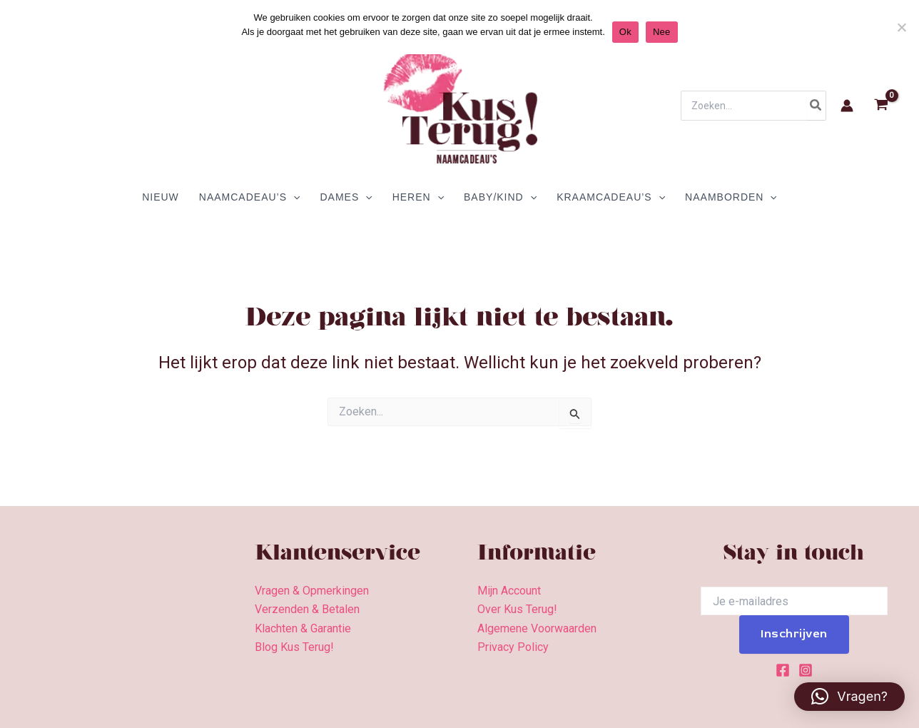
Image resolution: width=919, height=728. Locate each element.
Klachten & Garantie (303, 628)
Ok (625, 31)
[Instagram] (805, 670)
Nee (662, 31)
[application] (293, 197)
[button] (849, 696)
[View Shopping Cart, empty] (881, 105)
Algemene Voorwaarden (536, 628)
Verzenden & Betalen (307, 609)
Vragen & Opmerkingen (312, 590)
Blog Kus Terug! (294, 647)
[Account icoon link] (847, 105)
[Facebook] (783, 670)
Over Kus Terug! (517, 609)
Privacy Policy (513, 647)
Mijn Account (509, 590)
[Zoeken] (816, 105)
